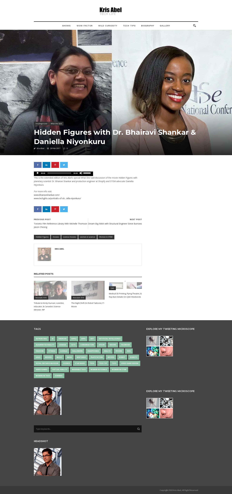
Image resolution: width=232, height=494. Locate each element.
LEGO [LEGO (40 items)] (38, 357)
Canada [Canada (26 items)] (62, 345)
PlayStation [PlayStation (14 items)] (97, 357)
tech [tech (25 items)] (92, 363)
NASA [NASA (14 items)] (69, 357)
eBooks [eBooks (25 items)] (112, 345)
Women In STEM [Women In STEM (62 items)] (119, 369)
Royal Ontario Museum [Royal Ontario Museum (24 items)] (47, 363)
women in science (87, 237)
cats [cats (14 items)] (73, 345)
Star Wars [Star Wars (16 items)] (80, 363)
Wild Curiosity (107, 25)
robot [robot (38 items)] (122, 357)
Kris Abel (40, 148)
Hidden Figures (42, 237)
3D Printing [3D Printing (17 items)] (41, 339)
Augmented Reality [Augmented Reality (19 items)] (45, 345)
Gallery (165, 25)
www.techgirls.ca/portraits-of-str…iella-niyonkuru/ (57, 198)
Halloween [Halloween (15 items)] (77, 351)
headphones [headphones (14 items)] (93, 351)
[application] (63, 174)
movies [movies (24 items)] (48, 357)
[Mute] (80, 173)
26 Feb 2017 (55, 148)
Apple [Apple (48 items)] (73, 339)
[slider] (59, 173)
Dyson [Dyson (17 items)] (102, 345)
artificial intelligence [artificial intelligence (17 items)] (109, 339)
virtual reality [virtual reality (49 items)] (59, 369)
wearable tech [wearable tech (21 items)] (79, 369)
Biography (147, 25)
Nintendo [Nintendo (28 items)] (81, 357)
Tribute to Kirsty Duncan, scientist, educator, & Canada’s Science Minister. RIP (49, 306)
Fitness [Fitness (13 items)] (51, 351)
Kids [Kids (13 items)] (129, 351)
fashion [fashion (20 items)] (40, 351)
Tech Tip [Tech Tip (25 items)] (103, 363)
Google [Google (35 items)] (63, 351)
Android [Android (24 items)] (62, 339)
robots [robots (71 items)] (133, 357)
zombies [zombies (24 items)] (58, 376)
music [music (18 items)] (59, 357)
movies (56, 237)
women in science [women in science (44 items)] (99, 369)
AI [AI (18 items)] (53, 339)
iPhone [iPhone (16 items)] (119, 351)
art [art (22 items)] (92, 339)
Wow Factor (85, 25)
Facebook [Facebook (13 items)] (125, 345)
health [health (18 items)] (107, 351)
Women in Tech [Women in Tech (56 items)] (43, 376)
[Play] (37, 173)
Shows (66, 25)
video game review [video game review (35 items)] (129, 363)
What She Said (56, 123)
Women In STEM (105, 237)
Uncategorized (41, 123)
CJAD (112, 288)
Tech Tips (129, 25)
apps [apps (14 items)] (83, 339)
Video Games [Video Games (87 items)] (41, 369)
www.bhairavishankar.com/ (47, 194)
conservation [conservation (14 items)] (87, 345)
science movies (69, 237)
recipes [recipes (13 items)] (111, 357)
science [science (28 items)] (66, 363)
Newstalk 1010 (41, 298)
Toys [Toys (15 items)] (114, 363)
